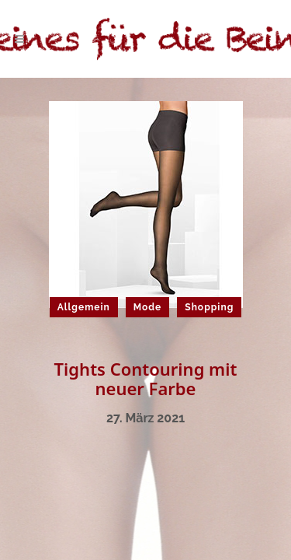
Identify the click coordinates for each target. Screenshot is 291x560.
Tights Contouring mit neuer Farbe (145, 378)
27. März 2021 (145, 418)
